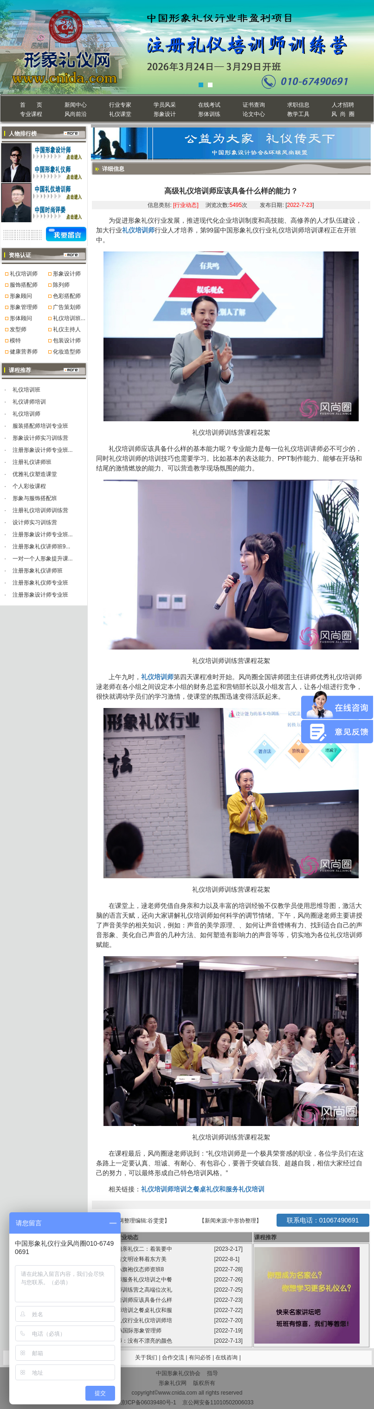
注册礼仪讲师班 (32, 462)
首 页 (31, 105)
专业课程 (31, 114)
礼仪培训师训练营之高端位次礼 (134, 1290)
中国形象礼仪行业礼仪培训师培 (134, 1320)
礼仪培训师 (24, 273)
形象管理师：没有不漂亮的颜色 (134, 1341)
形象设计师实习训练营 (40, 438)
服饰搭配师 (24, 285)
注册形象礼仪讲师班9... (42, 546)
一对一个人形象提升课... (43, 558)
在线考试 (209, 105)
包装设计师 (67, 340)
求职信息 (298, 105)
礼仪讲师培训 (29, 402)
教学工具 (298, 114)
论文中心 (254, 114)
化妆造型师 (67, 351)
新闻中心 (75, 105)
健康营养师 (24, 351)
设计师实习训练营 (35, 522)
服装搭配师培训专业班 (40, 426)
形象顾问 (21, 296)
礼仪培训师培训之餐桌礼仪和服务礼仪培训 (202, 1189)
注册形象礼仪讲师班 (38, 570)
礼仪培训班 (26, 389)
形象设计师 (67, 273)
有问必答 (201, 1357)
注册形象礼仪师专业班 (40, 582)
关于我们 (146, 1357)
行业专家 (120, 105)
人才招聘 (343, 105)
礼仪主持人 (67, 329)
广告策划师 (67, 307)
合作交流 (174, 1357)
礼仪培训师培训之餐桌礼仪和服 (134, 1310)
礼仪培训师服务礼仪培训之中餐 (134, 1279)
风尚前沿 (75, 114)
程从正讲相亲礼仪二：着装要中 (134, 1249)
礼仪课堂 (120, 114)
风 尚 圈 (342, 114)
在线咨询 (227, 1357)
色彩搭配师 (67, 296)
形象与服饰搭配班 (35, 498)
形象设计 (165, 114)
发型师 (18, 329)
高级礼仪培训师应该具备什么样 (134, 1300)
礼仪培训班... (69, 318)
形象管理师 (24, 307)
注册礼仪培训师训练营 (40, 510)
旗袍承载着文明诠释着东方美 (130, 1259)
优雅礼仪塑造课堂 (35, 474)
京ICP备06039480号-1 (148, 1402)
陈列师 (61, 285)
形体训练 (209, 114)
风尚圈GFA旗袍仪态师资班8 (130, 1269)
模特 (15, 340)
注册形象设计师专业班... (43, 450)
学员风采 (165, 105)
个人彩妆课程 (29, 486)
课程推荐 (265, 1237)
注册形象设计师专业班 (40, 595)
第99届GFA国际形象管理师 (128, 1330)
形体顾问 (21, 318)
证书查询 (254, 105)
